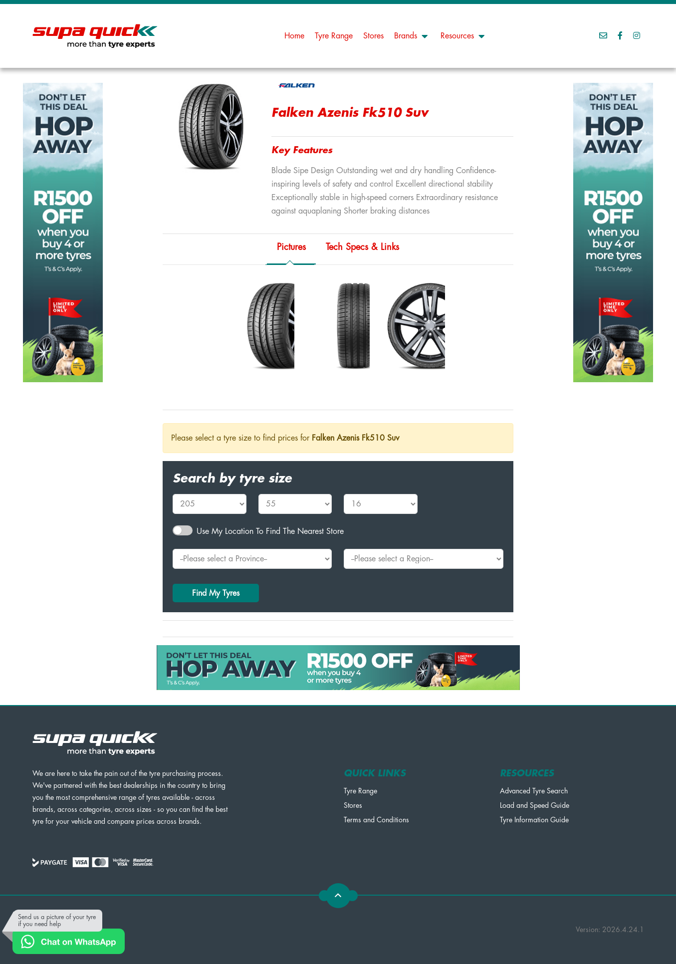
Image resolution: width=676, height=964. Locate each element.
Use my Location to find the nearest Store (270, 531)
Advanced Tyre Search (534, 790)
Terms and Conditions (376, 819)
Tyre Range (334, 36)
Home (294, 36)
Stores (373, 36)
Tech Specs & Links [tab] (362, 246)
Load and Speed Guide (534, 805)
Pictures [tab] (291, 246)
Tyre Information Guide (534, 819)
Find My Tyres (215, 593)
